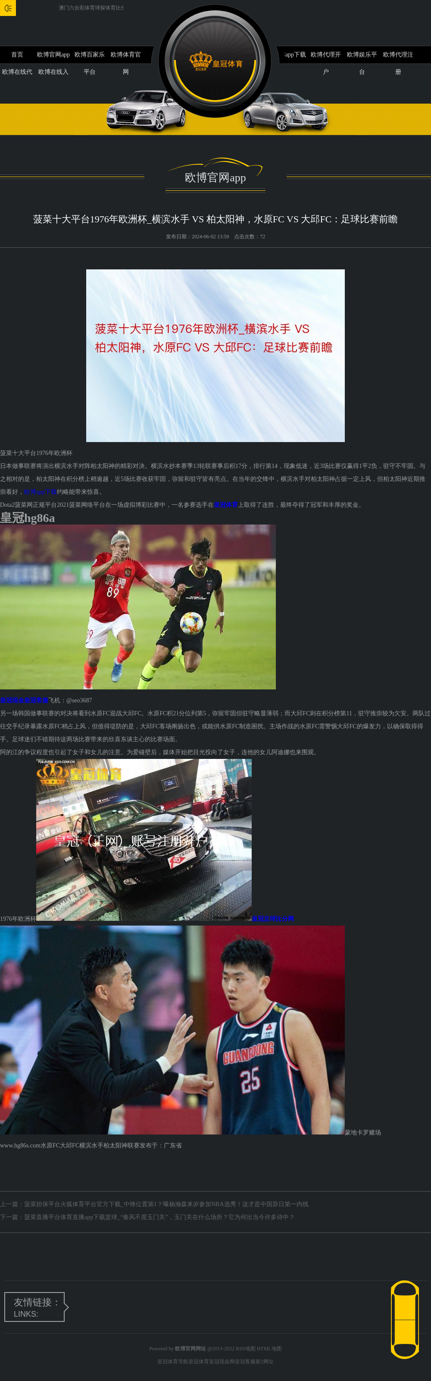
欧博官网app (53, 54)
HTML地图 (269, 1349)
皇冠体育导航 (172, 1362)
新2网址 (265, 1362)
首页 (17, 54)
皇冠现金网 (222, 1362)
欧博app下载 (289, 54)
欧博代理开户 (326, 57)
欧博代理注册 (398, 57)
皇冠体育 (198, 1362)
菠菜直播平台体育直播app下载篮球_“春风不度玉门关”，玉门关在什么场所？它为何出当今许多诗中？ (159, 1217)
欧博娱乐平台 (362, 57)
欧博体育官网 (126, 57)
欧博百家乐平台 (90, 57)
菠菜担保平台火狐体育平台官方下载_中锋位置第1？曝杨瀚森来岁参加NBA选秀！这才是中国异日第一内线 (166, 1204)
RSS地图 (245, 1349)
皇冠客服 (245, 1362)
